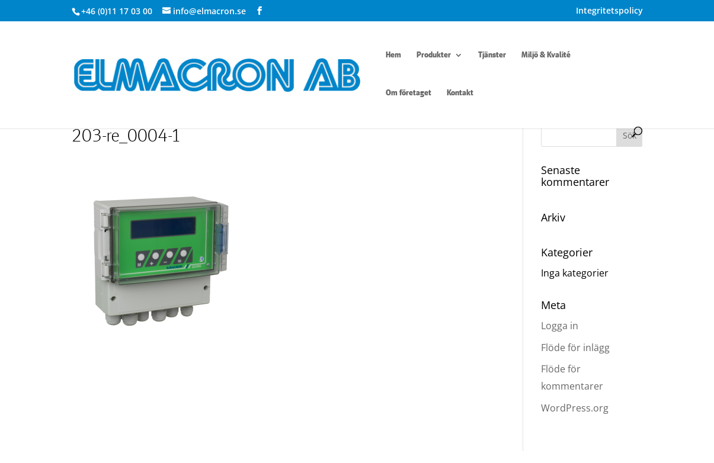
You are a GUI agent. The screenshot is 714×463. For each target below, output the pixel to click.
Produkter (434, 55)
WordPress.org (575, 407)
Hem (393, 55)
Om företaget (408, 93)
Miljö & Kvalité (546, 55)
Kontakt (460, 93)
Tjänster (492, 55)
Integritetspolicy (609, 11)
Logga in (559, 325)
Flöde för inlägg (575, 347)
